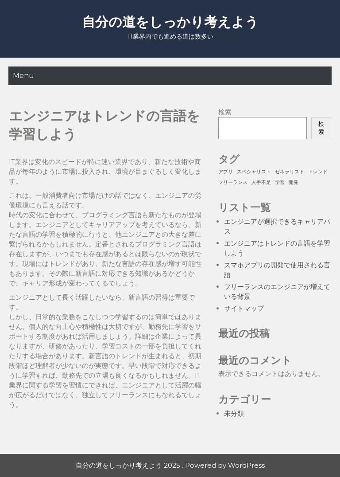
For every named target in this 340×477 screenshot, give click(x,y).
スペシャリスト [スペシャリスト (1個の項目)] (254, 172)
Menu (23, 75)
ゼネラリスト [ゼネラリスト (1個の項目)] (289, 172)
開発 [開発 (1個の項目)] (293, 182)
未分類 (234, 413)
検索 (225, 112)
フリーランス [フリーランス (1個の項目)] (232, 182)
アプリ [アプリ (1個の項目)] (225, 172)
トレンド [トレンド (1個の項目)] (318, 172)
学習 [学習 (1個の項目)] (280, 182)
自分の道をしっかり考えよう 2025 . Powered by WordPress (170, 465)
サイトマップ (244, 308)
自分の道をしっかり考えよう (170, 22)
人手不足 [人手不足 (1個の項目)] (261, 182)
